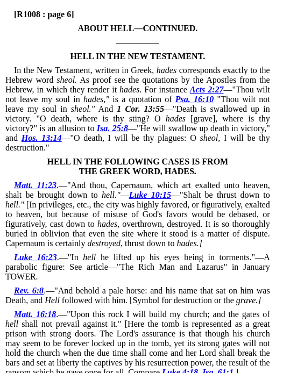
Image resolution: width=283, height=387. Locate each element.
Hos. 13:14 (42, 137)
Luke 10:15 (150, 194)
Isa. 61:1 (218, 372)
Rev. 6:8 (29, 290)
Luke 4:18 (180, 372)
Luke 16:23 (35, 257)
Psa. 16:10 (194, 99)
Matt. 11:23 (35, 185)
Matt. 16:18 (35, 314)
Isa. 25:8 (112, 128)
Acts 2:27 (207, 89)
